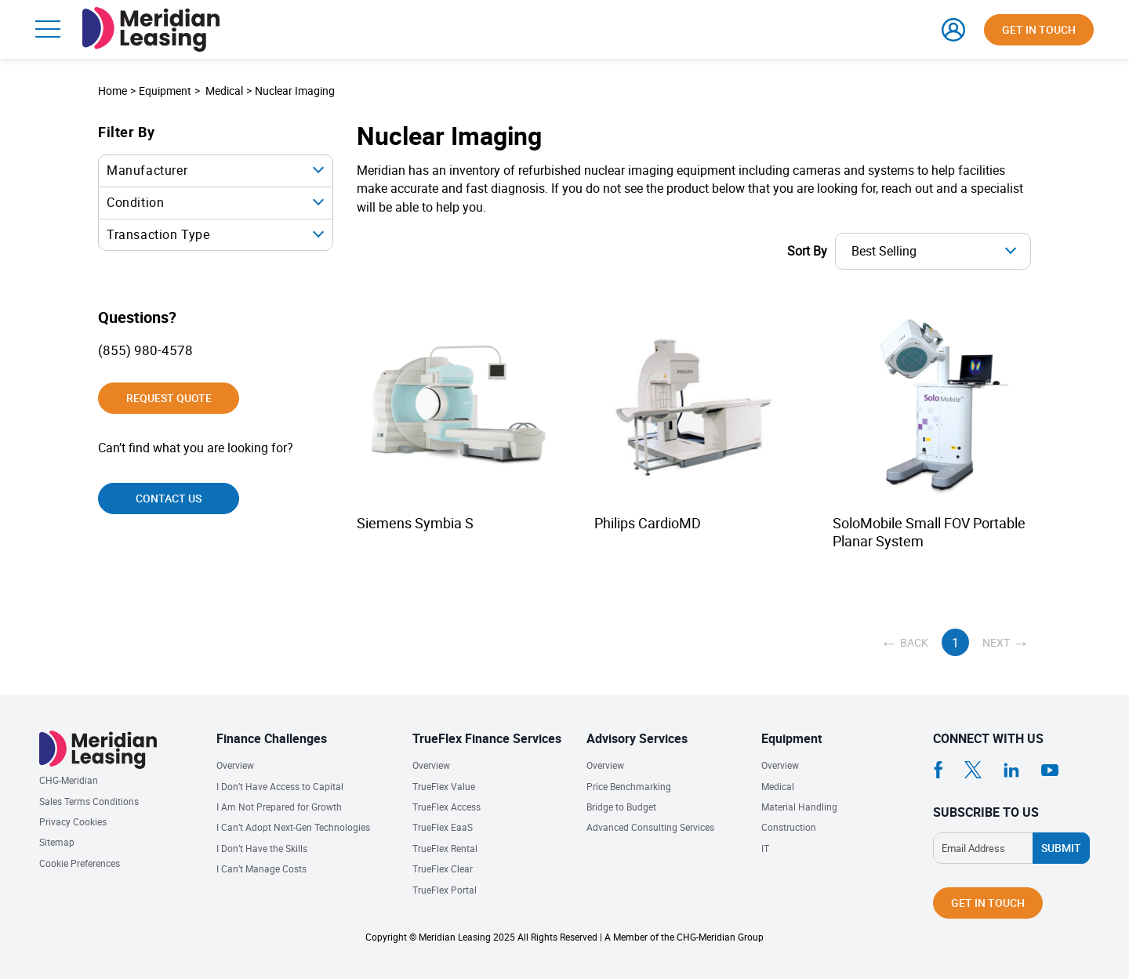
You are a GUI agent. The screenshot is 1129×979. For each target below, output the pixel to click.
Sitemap (56, 842)
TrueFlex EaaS (442, 827)
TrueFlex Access (446, 807)
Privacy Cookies (73, 822)
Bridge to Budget (621, 807)
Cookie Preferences (79, 863)
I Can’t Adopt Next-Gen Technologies (293, 827)
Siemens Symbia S (415, 523)
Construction (788, 827)
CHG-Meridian (68, 780)
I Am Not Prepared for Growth (279, 807)
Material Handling (799, 807)
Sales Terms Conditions (89, 801)
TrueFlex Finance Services (486, 738)
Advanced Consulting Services (650, 827)
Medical (224, 90)
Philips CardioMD (647, 523)
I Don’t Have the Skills (261, 848)
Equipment (791, 738)
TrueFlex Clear (442, 869)
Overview (235, 765)
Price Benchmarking (628, 786)
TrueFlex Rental (444, 848)
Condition (135, 202)
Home (112, 90)
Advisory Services (637, 738)
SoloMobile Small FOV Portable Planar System (929, 532)
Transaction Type (158, 234)
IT (765, 848)
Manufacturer (147, 170)
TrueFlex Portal (444, 890)
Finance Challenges (271, 738)
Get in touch (1039, 29)
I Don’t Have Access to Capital (279, 786)
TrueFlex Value (443, 786)
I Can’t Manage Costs (261, 869)
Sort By (807, 250)
